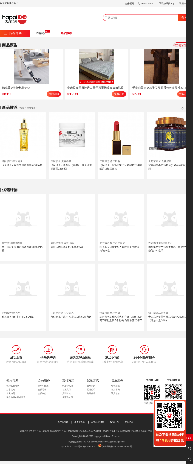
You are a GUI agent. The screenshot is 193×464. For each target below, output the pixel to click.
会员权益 (42, 393)
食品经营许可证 (75, 431)
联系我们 (114, 422)
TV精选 (40, 33)
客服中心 (185, 3)
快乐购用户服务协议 (15, 397)
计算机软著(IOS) (144, 431)
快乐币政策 (43, 385)
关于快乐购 (63, 422)
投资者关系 (79, 422)
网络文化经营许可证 (125, 431)
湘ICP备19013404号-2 (71, 446)
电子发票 (115, 385)
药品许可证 (108, 431)
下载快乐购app (166, 3)
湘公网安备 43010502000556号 (117, 446)
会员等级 (42, 389)
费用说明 (91, 393)
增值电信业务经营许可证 (54, 431)
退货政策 (115, 393)
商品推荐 (66, 33)
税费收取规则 (12, 385)
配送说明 (91, 389)
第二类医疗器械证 (92, 431)
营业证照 (129, 422)
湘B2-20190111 (90, 446)
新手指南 (10, 389)
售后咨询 (115, 389)
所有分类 (13, 33)
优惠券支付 (67, 397)
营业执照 (24, 431)
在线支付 (66, 389)
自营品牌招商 (97, 422)
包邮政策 (91, 385)
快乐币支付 (67, 385)
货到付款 (66, 393)
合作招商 (129, 3)
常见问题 (10, 393)
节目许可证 (35, 431)
